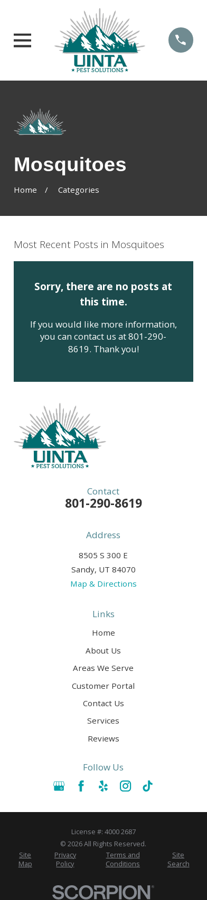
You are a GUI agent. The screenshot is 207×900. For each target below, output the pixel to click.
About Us (103, 650)
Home (103, 632)
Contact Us (103, 703)
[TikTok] (147, 786)
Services (103, 720)
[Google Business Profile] (58, 786)
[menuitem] (25, 859)
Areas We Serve (103, 667)
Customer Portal (103, 685)
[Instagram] (125, 786)
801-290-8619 (103, 503)
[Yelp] (103, 786)
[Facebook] (81, 786)
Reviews (103, 738)
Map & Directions (103, 583)
